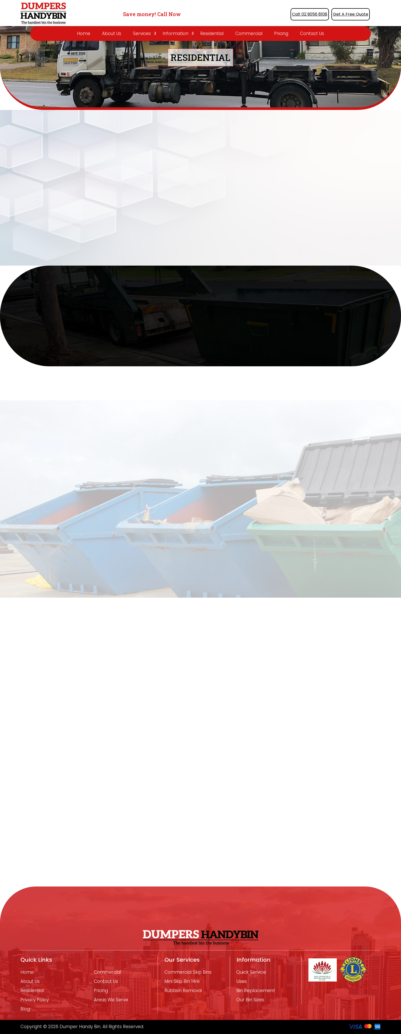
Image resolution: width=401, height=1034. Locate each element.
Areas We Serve (111, 1000)
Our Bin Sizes (250, 1000)
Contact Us (312, 33)
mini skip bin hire (182, 981)
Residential (212, 33)
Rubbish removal (183, 990)
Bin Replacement (255, 990)
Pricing (281, 33)
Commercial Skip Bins (187, 972)
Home (83, 33)
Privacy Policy (34, 1000)
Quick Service (251, 972)
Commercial (248, 33)
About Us (111, 33)
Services (142, 33)
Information (175, 33)
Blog (25, 1009)
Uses (241, 981)
